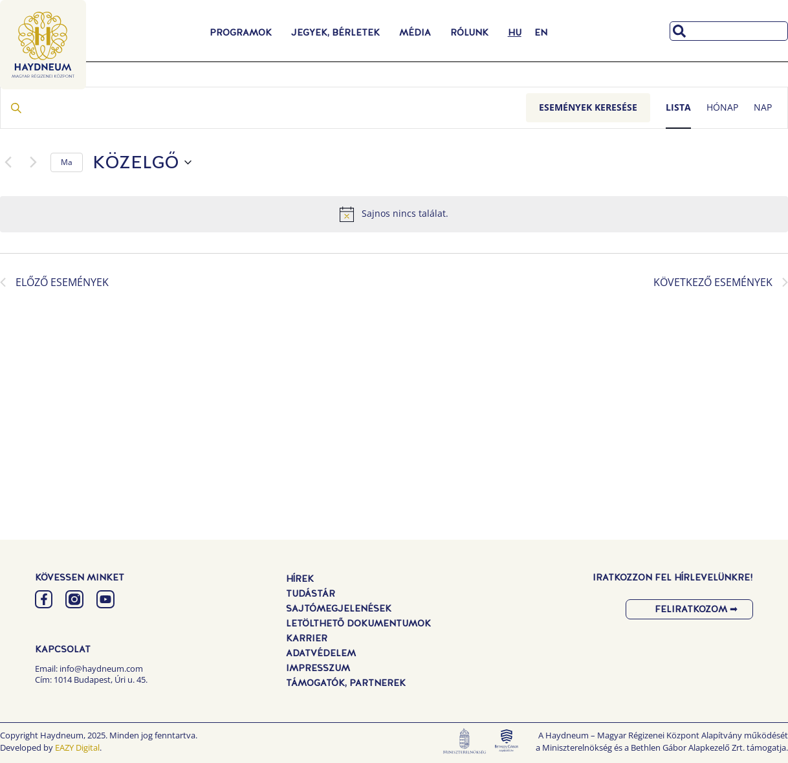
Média (418, 32)
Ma (66, 162)
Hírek (300, 578)
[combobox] (729, 31)
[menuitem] (514, 32)
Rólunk (472, 32)
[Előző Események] (8, 162)
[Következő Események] (33, 162)
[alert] (394, 214)
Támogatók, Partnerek (346, 683)
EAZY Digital (77, 747)
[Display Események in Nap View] (763, 107)
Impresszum (318, 668)
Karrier (306, 638)
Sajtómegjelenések (338, 608)
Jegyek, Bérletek (338, 32)
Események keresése (588, 107)
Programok (244, 32)
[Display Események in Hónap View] (722, 107)
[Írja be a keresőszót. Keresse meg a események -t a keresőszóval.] (263, 107)
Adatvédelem (321, 653)
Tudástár (310, 593)
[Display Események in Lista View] (678, 107)
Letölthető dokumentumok (358, 623)
